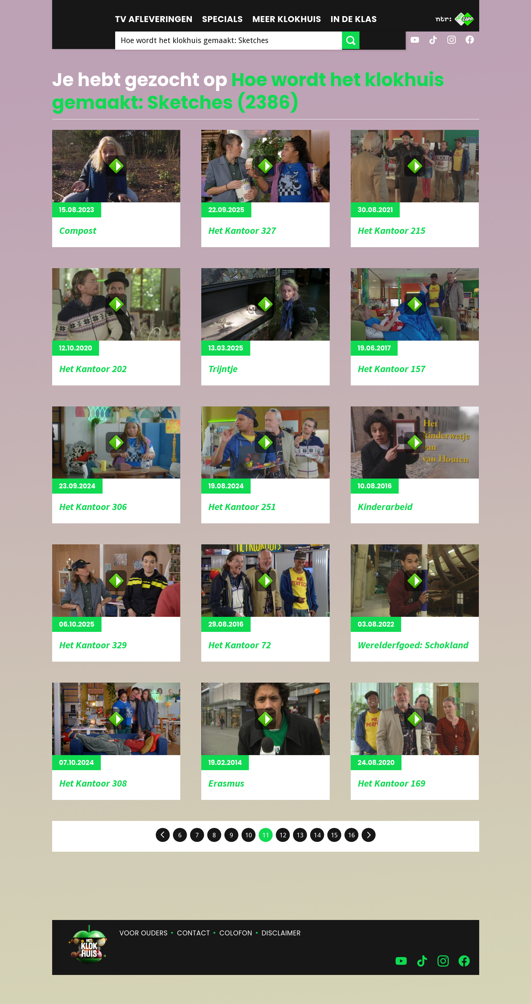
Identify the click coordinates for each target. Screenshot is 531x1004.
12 (282, 835)
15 (334, 835)
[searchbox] (251, 40)
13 (299, 835)
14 (317, 835)
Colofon (235, 933)
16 (351, 835)
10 (248, 835)
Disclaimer (281, 933)
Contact (193, 933)
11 (265, 835)
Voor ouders (143, 933)
